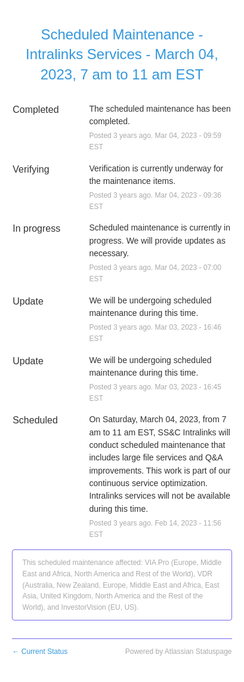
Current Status (39, 651)
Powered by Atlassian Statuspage (178, 651)
